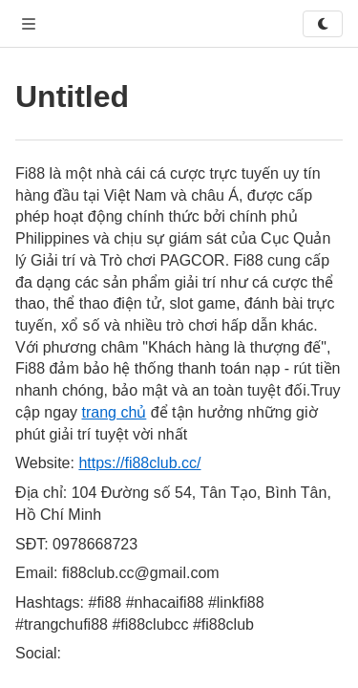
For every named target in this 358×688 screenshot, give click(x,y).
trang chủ (113, 412)
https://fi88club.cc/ (139, 463)
